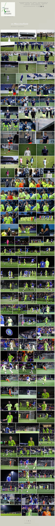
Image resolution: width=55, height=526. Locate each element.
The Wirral (32, 3)
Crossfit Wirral (27, 3)
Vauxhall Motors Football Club (43, 2)
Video (43, 4)
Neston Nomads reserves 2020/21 (36, 4)
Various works (37, 3)
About (31, 2)
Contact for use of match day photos (29, 6)
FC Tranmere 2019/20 (44, 3)
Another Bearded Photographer (24, 2)
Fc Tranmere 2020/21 (27, 4)
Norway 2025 (35, 2)
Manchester (22, 3)
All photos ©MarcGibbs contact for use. (8, 16)
